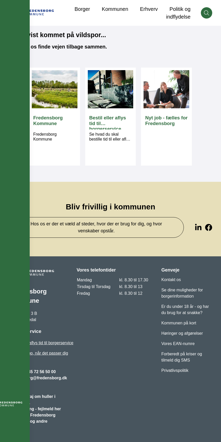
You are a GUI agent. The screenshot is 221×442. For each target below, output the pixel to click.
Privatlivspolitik (174, 370)
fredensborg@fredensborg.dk (38, 378)
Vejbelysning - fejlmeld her (35, 409)
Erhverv (149, 9)
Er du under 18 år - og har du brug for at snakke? (185, 309)
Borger (82, 9)
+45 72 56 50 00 (41, 372)
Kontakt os (171, 279)
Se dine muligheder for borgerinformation (182, 293)
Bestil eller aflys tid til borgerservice (41, 343)
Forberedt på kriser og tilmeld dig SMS (181, 357)
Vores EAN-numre (178, 343)
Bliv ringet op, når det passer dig (38, 353)
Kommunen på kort (178, 323)
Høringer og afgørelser (182, 333)
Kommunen (115, 9)
